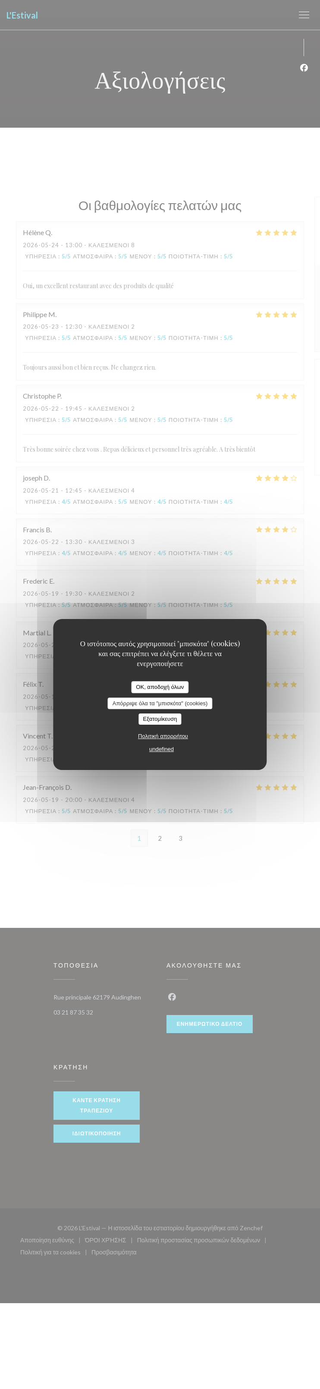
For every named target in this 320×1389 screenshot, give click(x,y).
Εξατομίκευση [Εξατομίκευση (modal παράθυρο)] (160, 719)
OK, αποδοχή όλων (160, 687)
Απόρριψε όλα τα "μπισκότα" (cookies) (160, 703)
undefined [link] (161, 749)
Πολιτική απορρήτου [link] (163, 736)
